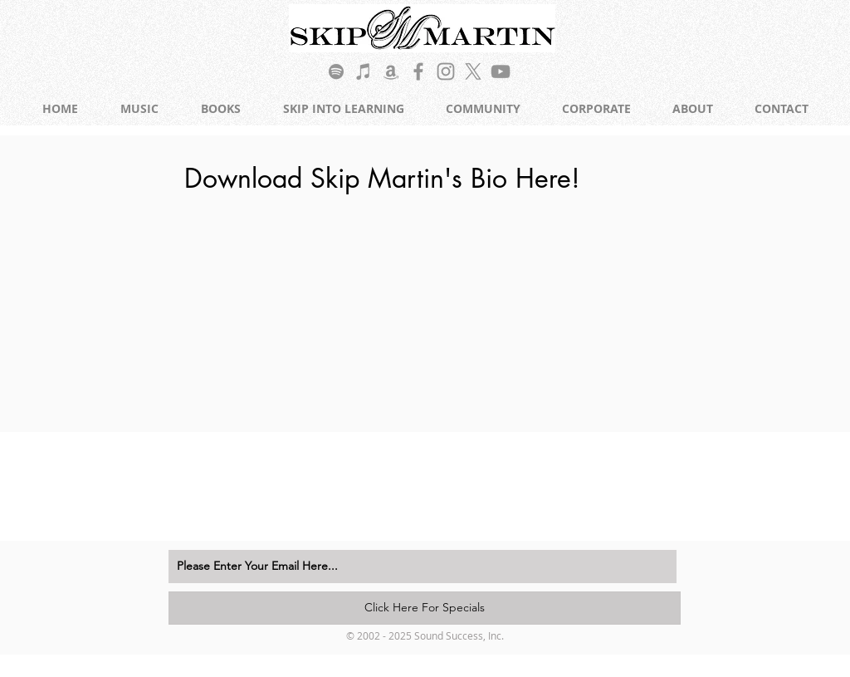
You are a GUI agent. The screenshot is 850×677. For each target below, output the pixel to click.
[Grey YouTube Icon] (500, 71)
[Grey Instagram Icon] (445, 71)
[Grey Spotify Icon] (336, 71)
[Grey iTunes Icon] (363, 71)
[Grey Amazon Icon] (391, 71)
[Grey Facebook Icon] (418, 71)
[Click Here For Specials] (425, 608)
